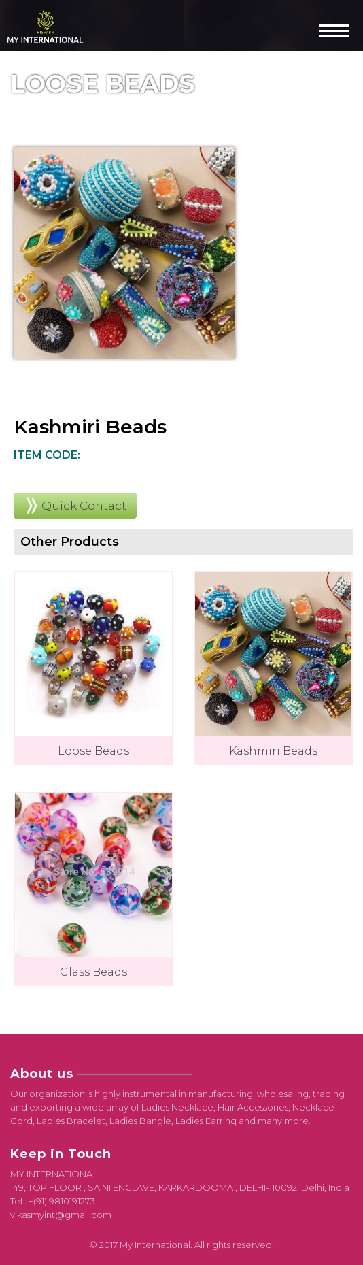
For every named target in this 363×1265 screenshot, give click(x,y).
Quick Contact (83, 505)
